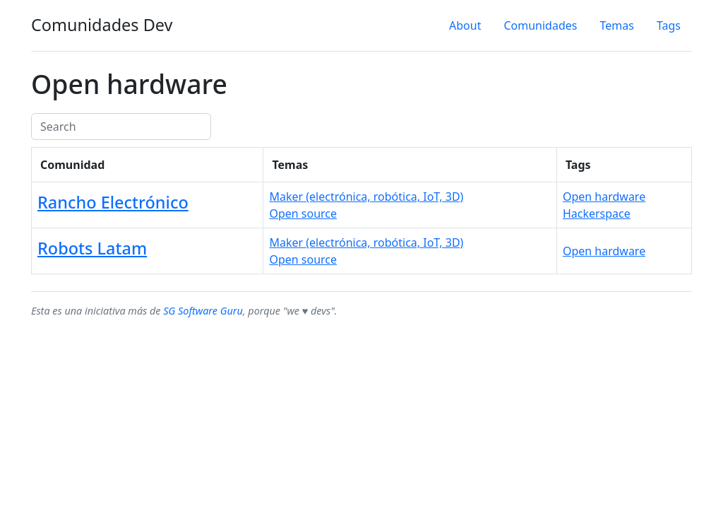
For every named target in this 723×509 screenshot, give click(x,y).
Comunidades (540, 25)
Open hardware (604, 196)
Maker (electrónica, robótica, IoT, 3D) (366, 196)
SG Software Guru (203, 310)
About (465, 25)
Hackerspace (597, 213)
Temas (616, 25)
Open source (303, 213)
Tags (669, 25)
